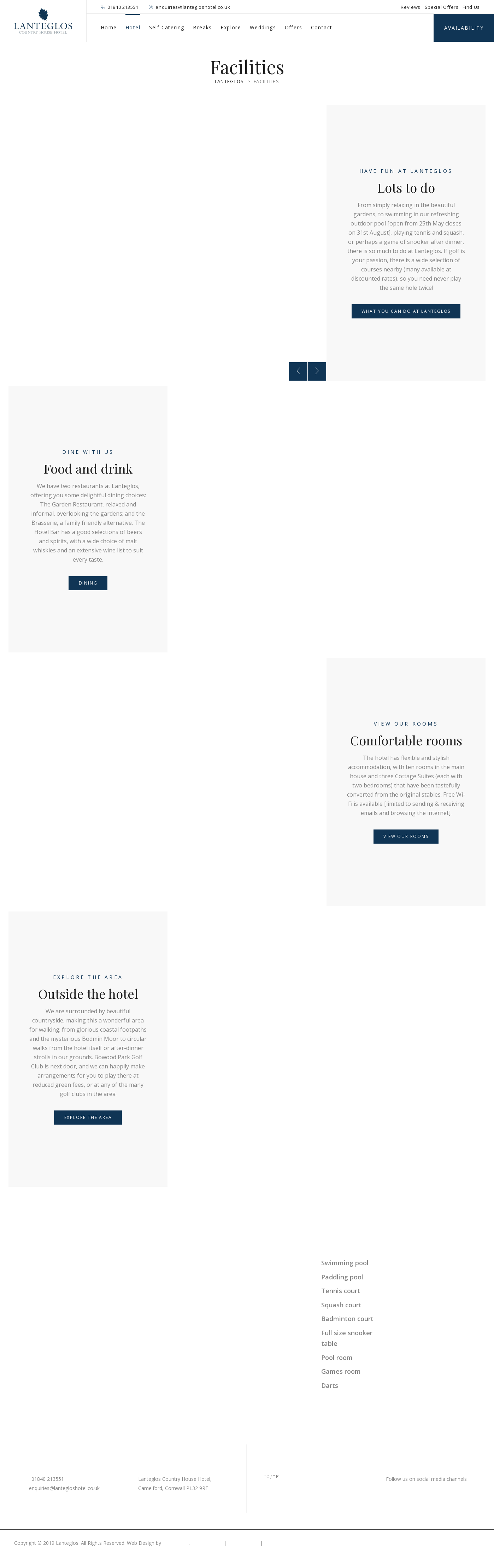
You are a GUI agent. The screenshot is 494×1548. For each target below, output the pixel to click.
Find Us (471, 7)
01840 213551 (123, 7)
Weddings (263, 27)
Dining (88, 583)
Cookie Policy (243, 1543)
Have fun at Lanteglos (406, 171)
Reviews (411, 7)
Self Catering (166, 27)
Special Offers (442, 7)
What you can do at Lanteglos (406, 311)
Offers (293, 27)
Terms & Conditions (287, 1543)
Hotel (132, 27)
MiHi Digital (176, 1543)
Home (109, 27)
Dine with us (88, 451)
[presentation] (298, 371)
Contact (322, 27)
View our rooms (406, 723)
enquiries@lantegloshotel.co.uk (192, 7)
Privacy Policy (206, 1543)
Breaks (202, 27)
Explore (230, 27)
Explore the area (88, 977)
